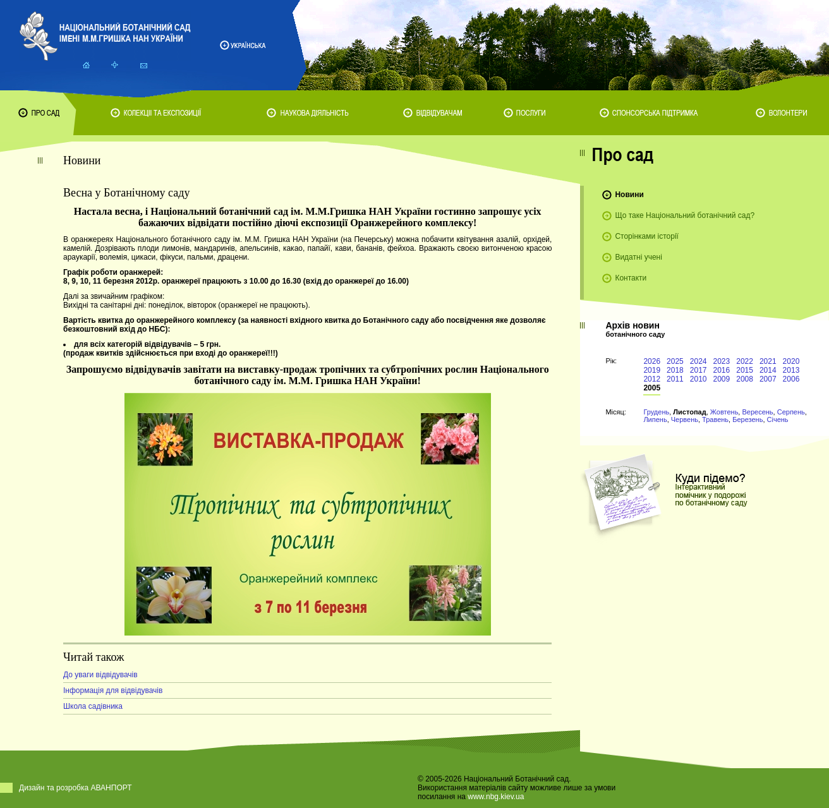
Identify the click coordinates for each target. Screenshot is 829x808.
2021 (768, 361)
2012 (651, 379)
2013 (791, 370)
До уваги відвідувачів (100, 674)
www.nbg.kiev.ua (496, 796)
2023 (721, 361)
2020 (791, 361)
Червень (684, 419)
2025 (675, 361)
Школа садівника (93, 706)
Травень (715, 419)
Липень (655, 419)
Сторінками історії (647, 236)
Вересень (757, 412)
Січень (778, 419)
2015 (744, 370)
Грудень (656, 412)
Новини (629, 194)
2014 (768, 370)
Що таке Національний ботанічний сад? (684, 215)
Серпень (791, 412)
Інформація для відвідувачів (112, 690)
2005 (651, 387)
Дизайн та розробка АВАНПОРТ (75, 787)
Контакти (630, 278)
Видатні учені (638, 257)
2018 (675, 370)
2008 (744, 379)
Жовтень (724, 412)
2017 (698, 370)
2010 (698, 379)
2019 (651, 370)
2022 (744, 361)
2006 (791, 379)
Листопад (689, 412)
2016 (721, 370)
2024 (698, 361)
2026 (651, 361)
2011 (675, 379)
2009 (721, 379)
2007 (768, 379)
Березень (747, 419)
